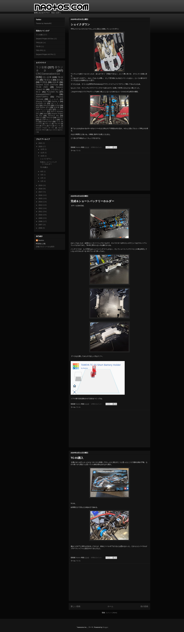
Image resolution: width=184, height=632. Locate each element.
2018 (40, 189)
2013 (40, 205)
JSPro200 (46, 105)
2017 (40, 192)
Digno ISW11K (53, 130)
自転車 (55, 82)
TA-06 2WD (42, 87)
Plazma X (55, 101)
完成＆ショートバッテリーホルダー (92, 201)
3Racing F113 (41, 101)
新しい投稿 (75, 606)
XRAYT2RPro (42, 97)
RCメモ (58, 126)
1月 (42, 181)
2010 (40, 215)
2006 (40, 228)
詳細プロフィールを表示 (45, 247)
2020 (40, 146)
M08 (37, 126)
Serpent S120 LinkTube (47, 85)
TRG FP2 (39, 50)
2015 (40, 198)
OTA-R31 (39, 124)
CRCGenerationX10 (48, 73)
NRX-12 (39, 117)
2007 (40, 225)
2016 (40, 195)
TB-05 (38, 46)
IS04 (45, 113)
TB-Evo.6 (48, 80)
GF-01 (44, 126)
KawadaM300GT (43, 94)
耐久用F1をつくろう (47, 119)
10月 (42, 156)
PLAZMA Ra (52, 92)
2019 (40, 185)
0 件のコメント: (96, 147)
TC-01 (78, 150)
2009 (40, 218)
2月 (42, 178)
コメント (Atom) (111, 613)
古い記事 (47, 77)
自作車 (56, 107)
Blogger (105, 627)
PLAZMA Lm (41, 103)
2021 (40, 143)
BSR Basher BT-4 (43, 107)
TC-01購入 (77, 457)
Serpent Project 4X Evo (44, 39)
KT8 (50, 126)
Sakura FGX (47, 122)
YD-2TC (60, 117)
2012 (40, 208)
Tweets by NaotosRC (44, 23)
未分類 (60, 80)
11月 (42, 153)
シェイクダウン (80, 24)
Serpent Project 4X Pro (44, 54)
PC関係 (43, 82)
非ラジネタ (49, 69)
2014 (40, 202)
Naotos (41, 240)
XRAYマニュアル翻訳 (44, 109)
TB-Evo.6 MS (53, 116)
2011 (40, 212)
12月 (42, 149)
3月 (42, 175)
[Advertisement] (109, 172)
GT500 (57, 105)
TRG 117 (48, 124)
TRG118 (39, 43)
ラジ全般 (39, 35)
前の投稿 (144, 606)
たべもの (54, 99)
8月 (42, 171)
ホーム (110, 606)
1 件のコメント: (96, 404)
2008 (40, 221)
